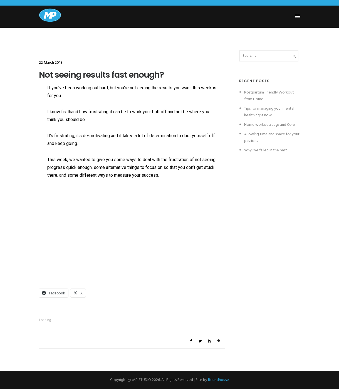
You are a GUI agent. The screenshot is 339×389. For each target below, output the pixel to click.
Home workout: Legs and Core (269, 125)
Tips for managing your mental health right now (269, 112)
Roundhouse (218, 380)
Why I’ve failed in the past (265, 150)
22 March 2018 (51, 63)
